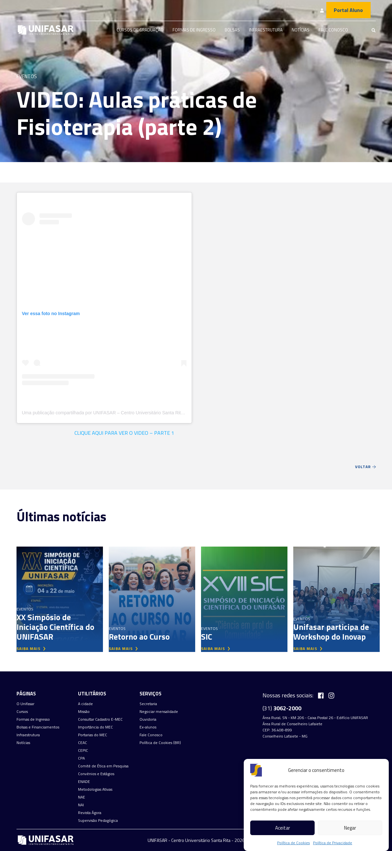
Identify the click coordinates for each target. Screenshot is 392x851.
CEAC (82, 743)
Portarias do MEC (92, 735)
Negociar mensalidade (159, 712)
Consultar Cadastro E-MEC (100, 719)
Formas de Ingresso (194, 30)
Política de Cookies (293, 843)
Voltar (365, 467)
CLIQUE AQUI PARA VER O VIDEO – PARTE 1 (124, 433)
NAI (81, 805)
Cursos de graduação (140, 30)
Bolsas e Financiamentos (38, 727)
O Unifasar (25, 704)
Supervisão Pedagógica (98, 820)
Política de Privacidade (332, 843)
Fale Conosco (333, 30)
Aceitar (282, 828)
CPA (81, 758)
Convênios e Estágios (96, 774)
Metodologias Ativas (95, 789)
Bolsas (232, 30)
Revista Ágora (89, 813)
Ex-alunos (148, 727)
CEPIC (83, 750)
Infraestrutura (266, 30)
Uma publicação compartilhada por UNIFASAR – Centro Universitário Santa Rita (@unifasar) (115, 412)
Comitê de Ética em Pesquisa (103, 766)
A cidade (85, 704)
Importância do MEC (95, 727)
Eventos (27, 76)
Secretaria (148, 704)
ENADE (84, 782)
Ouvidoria (148, 719)
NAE (81, 797)
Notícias (300, 30)
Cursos (22, 712)
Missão (84, 712)
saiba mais (31, 648)
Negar (350, 828)
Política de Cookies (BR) (160, 743)
